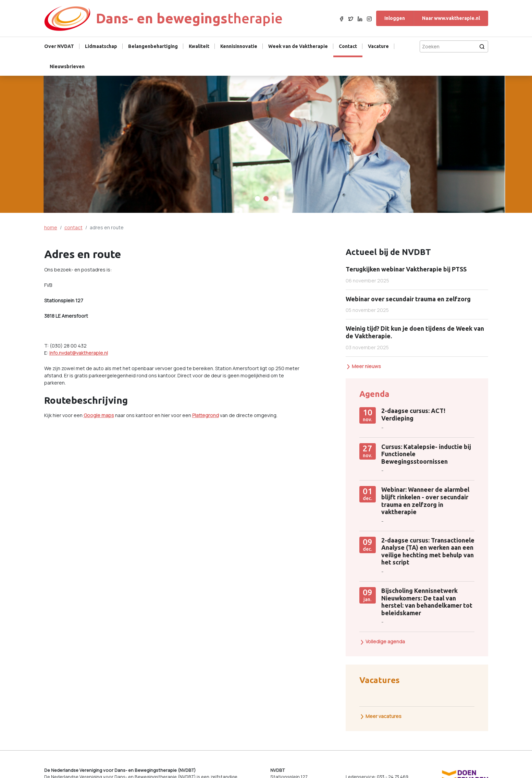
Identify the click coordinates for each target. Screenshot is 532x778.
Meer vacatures (380, 716)
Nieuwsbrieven (67, 66)
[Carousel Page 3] (274, 198)
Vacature (378, 46)
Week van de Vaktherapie (298, 46)
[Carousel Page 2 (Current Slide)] (266, 198)
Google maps (99, 415)
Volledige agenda (382, 641)
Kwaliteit (199, 46)
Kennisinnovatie (238, 46)
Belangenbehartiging (153, 46)
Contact (348, 46)
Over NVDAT (59, 46)
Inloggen (394, 18)
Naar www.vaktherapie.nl (451, 18)
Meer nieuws (363, 366)
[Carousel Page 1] (257, 198)
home (50, 227)
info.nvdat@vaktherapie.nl (78, 353)
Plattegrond (205, 415)
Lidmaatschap (101, 46)
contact (73, 227)
